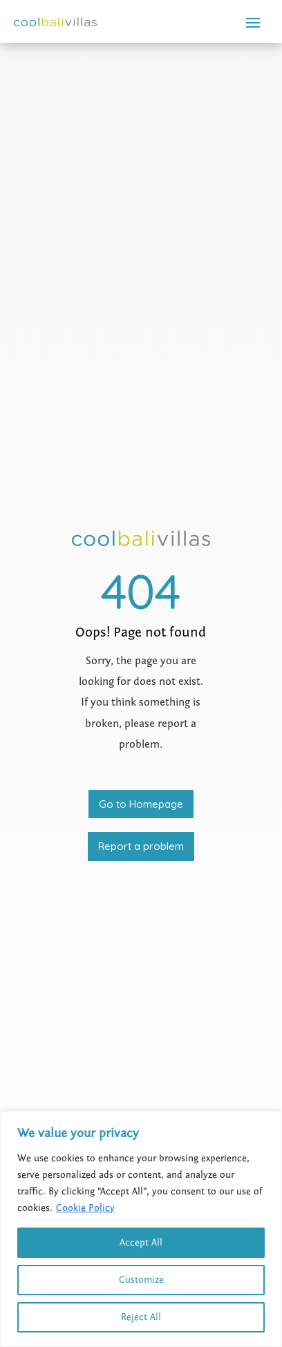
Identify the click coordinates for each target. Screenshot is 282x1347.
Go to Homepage (141, 804)
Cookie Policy (85, 1208)
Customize (141, 1280)
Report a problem (141, 846)
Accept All (141, 1242)
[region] (141, 1229)
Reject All (141, 1317)
